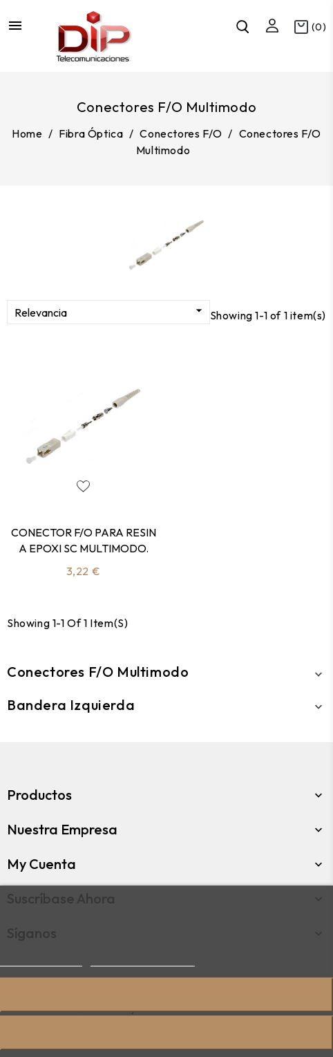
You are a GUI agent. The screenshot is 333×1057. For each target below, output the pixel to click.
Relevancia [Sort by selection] (110, 311)
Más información (41, 960)
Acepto (166, 1032)
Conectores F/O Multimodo (98, 671)
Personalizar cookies (142, 960)
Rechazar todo (166, 994)
